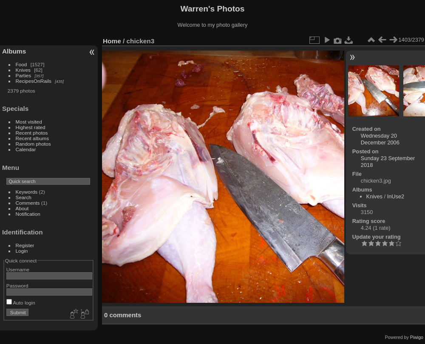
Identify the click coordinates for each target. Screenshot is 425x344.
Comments (28, 203)
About (22, 208)
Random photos (33, 144)
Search (23, 197)
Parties (23, 75)
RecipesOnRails (33, 81)
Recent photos (32, 132)
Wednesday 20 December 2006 (380, 139)
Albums (14, 51)
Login (22, 251)
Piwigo (416, 337)
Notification (28, 214)
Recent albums (32, 138)
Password (17, 285)
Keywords (27, 192)
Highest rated (30, 127)
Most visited (29, 121)
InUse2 (396, 196)
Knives (23, 70)
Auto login (20, 302)
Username (17, 269)
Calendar (26, 149)
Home (112, 41)
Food (21, 64)
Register (25, 245)
